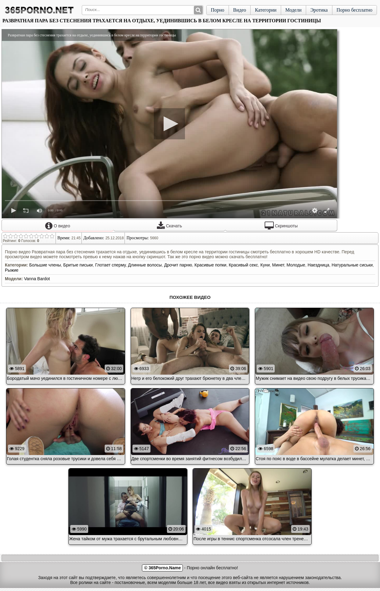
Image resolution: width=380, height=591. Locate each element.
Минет (278, 264)
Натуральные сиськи (352, 264)
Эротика (319, 10)
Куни (265, 264)
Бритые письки (78, 264)
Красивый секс (243, 264)
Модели (293, 10)
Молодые (296, 264)
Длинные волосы (145, 264)
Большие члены (45, 264)
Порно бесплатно (354, 10)
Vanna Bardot (37, 278)
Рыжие (11, 270)
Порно (217, 10)
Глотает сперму (110, 264)
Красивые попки (210, 264)
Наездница (318, 264)
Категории (266, 10)
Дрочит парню (178, 264)
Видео (239, 10)
